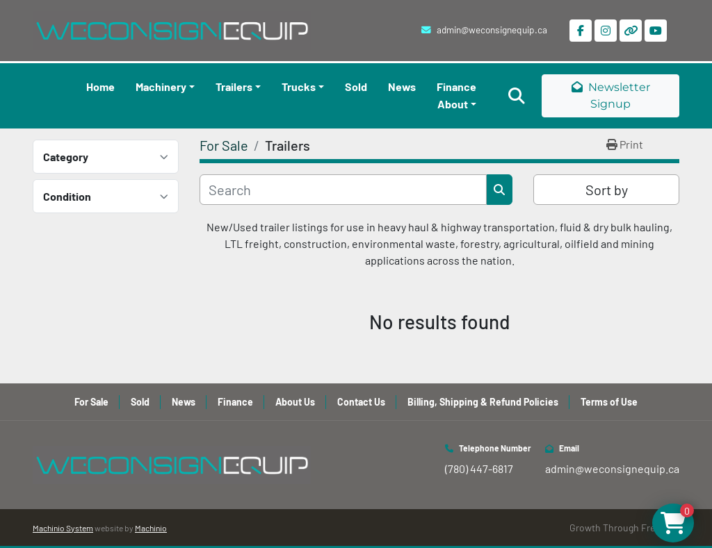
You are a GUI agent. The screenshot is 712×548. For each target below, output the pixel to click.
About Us (295, 402)
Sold (356, 86)
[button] (165, 86)
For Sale (91, 402)
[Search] (343, 189)
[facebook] (580, 30)
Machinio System (63, 528)
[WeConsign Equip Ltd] (172, 463)
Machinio (151, 528)
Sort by (606, 189)
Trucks (299, 86)
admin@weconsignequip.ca (492, 29)
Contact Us (361, 402)
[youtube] (656, 30)
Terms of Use (609, 402)
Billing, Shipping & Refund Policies (482, 402)
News (402, 86)
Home (100, 86)
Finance (456, 86)
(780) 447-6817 (479, 468)
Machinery (161, 86)
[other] (631, 30)
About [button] (452, 103)
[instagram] (605, 30)
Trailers (234, 86)
